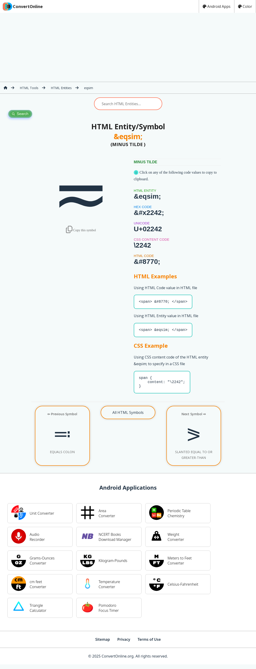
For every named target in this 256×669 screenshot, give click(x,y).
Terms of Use (149, 643)
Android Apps (216, 6)
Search (20, 114)
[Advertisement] (128, 47)
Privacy (123, 643)
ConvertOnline (22, 6)
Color (245, 6)
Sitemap (102, 643)
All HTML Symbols (128, 417)
